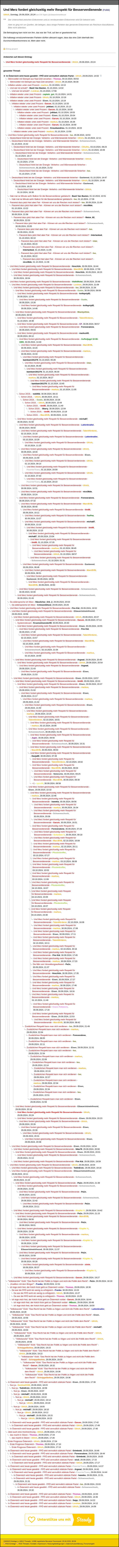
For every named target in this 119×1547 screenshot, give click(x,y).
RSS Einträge (9, 1544)
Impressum (42, 1544)
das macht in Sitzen (19, 1435)
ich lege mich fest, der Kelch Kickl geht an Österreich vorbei (37, 1287)
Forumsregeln (89, 1544)
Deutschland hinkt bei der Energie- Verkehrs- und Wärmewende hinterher (43, 138)
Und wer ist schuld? (19, 88)
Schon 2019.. (25, 394)
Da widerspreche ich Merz (21, 602)
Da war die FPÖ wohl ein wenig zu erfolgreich (32, 1290)
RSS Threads (23, 1544)
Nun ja (13, 1385)
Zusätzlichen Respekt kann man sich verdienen (46, 1026)
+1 (33, 783)
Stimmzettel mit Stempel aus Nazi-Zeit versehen (29, 79)
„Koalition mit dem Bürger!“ (22, 1284)
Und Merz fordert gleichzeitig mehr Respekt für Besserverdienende (38, 135)
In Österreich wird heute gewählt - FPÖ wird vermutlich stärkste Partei (40, 76)
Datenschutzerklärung (74, 1544)
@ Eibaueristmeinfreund (57, 15)
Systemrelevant (24, 623)
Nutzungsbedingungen (56, 1544)
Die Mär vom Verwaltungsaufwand (48, 964)
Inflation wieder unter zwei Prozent (23, 85)
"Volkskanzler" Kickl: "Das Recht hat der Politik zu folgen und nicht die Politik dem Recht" (48, 1281)
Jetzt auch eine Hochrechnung (21, 1432)
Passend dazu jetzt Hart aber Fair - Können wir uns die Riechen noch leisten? (45, 202)
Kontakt (33, 1544)
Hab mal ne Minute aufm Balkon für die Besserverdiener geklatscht (40, 196)
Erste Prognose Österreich (20, 1441)
